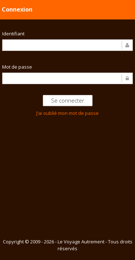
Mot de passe (17, 67)
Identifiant (13, 33)
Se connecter (67, 100)
